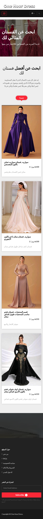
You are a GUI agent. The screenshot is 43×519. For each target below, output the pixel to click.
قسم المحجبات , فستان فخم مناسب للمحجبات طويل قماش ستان (16, 314)
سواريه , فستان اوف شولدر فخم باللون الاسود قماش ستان (17, 390)
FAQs (5, 459)
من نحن (5, 454)
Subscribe (21, 495)
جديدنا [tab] (21, 98)
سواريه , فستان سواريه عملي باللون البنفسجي (16, 163)
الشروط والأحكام (9, 468)
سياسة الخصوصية (9, 463)
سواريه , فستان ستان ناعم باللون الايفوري (17, 237)
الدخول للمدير (7, 472)
